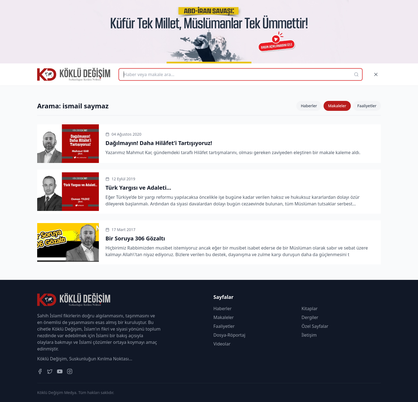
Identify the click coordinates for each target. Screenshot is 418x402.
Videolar (221, 344)
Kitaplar (309, 308)
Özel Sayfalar (315, 326)
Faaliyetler (367, 105)
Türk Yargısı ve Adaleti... (138, 187)
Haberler (309, 105)
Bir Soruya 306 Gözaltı (135, 238)
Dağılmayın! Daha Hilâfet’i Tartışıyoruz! (158, 143)
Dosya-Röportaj (229, 335)
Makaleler (337, 105)
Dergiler (310, 317)
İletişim (309, 335)
